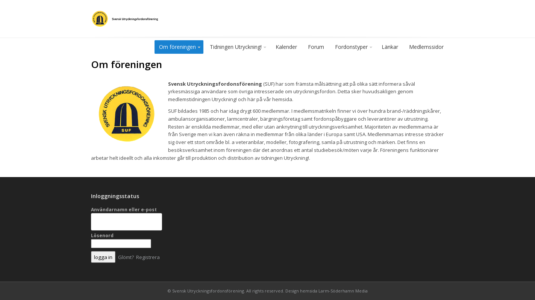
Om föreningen (178, 48)
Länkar (390, 46)
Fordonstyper (351, 48)
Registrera (148, 257)
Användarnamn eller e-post (124, 209)
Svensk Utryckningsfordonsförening (208, 291)
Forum (316, 46)
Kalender (286, 46)
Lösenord (102, 235)
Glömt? (126, 257)
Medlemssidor (426, 46)
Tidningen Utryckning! (236, 48)
